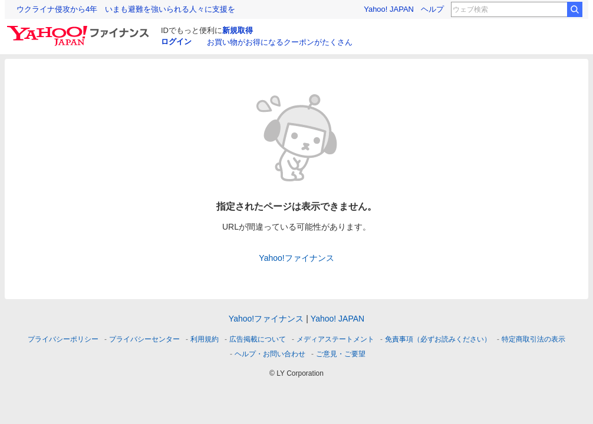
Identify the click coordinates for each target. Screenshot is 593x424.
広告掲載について (257, 339)
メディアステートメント (335, 339)
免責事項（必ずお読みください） (438, 339)
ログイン (176, 41)
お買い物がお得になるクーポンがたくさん (279, 42)
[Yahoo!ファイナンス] (80, 29)
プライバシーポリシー (63, 339)
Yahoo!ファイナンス (296, 258)
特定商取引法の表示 (533, 339)
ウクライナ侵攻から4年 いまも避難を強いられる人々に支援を (126, 9)
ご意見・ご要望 (340, 354)
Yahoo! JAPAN (389, 9)
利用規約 (204, 339)
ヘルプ (432, 9)
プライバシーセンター (144, 339)
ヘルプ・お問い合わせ (270, 354)
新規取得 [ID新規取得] (237, 30)
